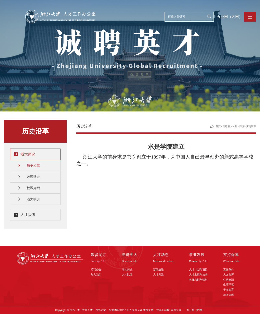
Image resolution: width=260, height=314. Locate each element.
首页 (218, 126)
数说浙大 (33, 176)
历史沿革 (33, 165)
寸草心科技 (163, 310)
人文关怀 (228, 274)
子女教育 (228, 289)
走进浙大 (227, 126)
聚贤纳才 (98, 254)
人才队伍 (28, 215)
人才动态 (161, 254)
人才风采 (158, 274)
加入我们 (96, 274)
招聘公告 (96, 269)
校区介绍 (33, 188)
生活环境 (228, 284)
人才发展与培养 (198, 274)
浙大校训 (33, 199)
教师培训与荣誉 (198, 279)
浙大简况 (28, 154)
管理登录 (176, 310)
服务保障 (228, 294)
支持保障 (231, 254)
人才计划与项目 (198, 269)
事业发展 (197, 254)
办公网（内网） (230, 17)
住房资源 (228, 279)
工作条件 (228, 269)
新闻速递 (158, 269)
